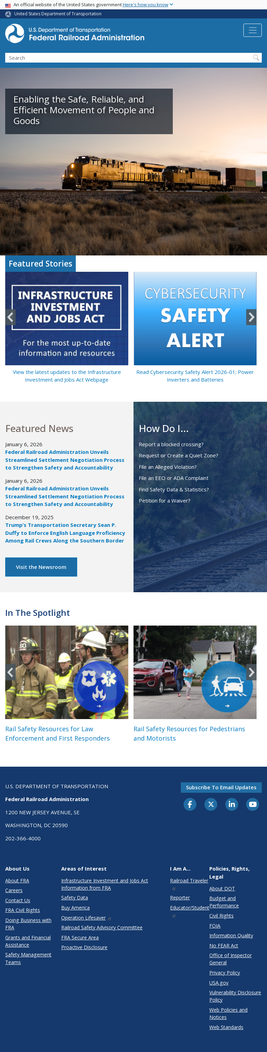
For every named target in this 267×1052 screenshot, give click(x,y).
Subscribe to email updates (221, 787)
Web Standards (226, 1027)
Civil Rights (221, 915)
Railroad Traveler (189, 884)
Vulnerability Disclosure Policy (235, 996)
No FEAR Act (223, 945)
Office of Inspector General (230, 959)
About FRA (17, 880)
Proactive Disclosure (84, 947)
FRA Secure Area (80, 937)
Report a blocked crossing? (171, 444)
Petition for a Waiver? (165, 500)
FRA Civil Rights (22, 910)
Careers (14, 890)
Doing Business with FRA (28, 924)
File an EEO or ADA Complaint (174, 477)
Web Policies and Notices (228, 1013)
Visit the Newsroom (41, 566)
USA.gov (218, 982)
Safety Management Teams (28, 958)
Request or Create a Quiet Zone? (178, 455)
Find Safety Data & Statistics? (174, 489)
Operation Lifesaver (86, 917)
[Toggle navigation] (252, 30)
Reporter (180, 897)
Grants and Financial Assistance (28, 941)
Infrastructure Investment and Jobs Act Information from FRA (104, 884)
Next (251, 317)
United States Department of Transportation (58, 14)
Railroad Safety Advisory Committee (102, 927)
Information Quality (231, 935)
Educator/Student (189, 911)
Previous (10, 317)
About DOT (222, 888)
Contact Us (17, 900)
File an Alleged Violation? (168, 466)
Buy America (75, 907)
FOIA (214, 925)
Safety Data (74, 897)
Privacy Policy (224, 972)
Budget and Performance (224, 902)
